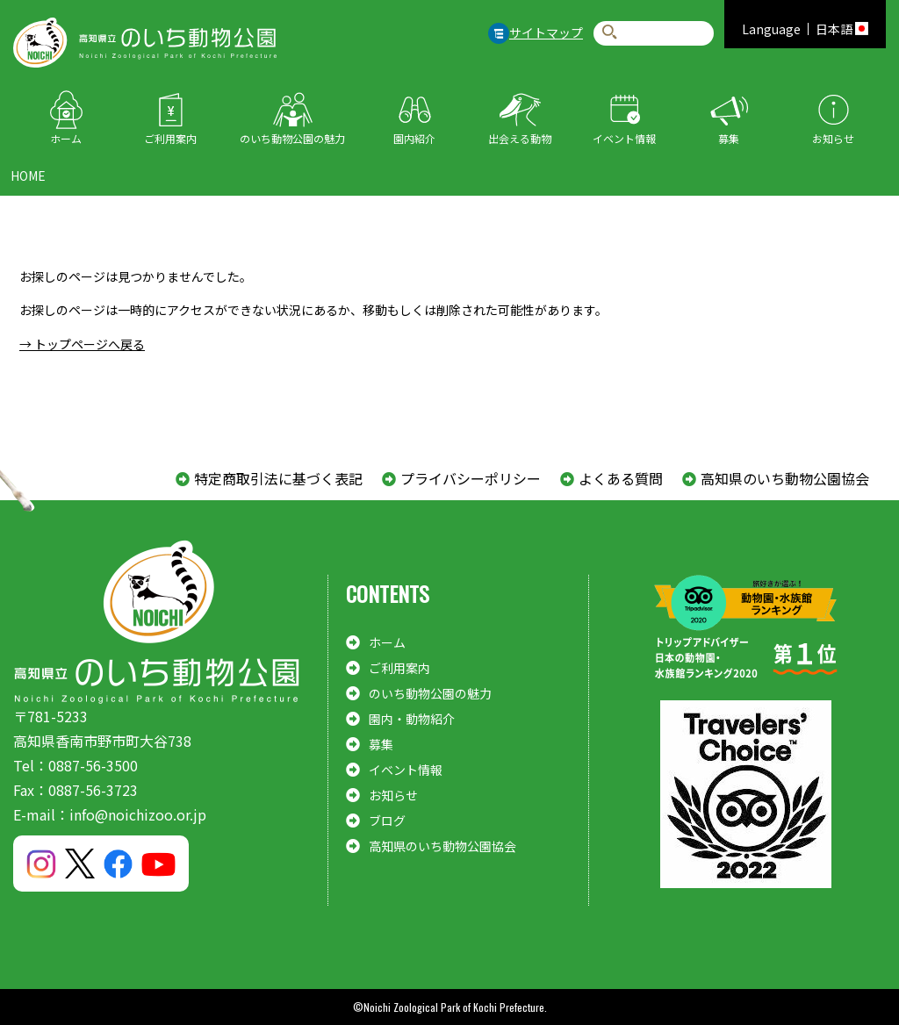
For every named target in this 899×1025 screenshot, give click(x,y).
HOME (28, 175)
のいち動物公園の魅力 (292, 138)
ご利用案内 (170, 138)
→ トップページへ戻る (82, 344)
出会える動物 (519, 138)
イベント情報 (624, 138)
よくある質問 (621, 478)
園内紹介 (414, 138)
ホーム (66, 138)
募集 (728, 138)
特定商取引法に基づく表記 (278, 478)
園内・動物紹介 (412, 719)
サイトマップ (546, 32)
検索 (609, 33)
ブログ (387, 820)
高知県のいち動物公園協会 (785, 478)
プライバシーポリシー (470, 478)
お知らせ (833, 138)
